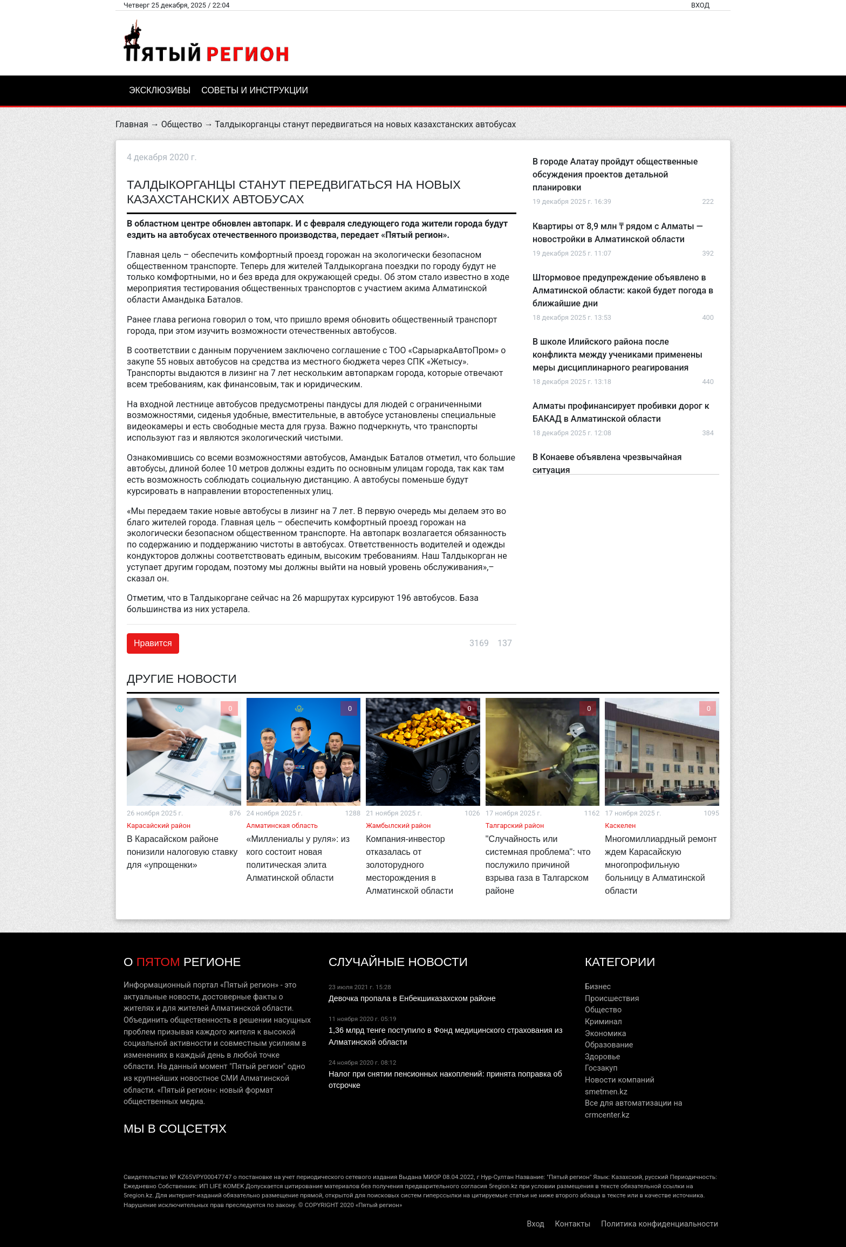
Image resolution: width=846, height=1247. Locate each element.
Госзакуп (601, 1068)
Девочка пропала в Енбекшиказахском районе (412, 998)
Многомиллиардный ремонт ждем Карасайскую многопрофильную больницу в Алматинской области (661, 864)
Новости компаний (619, 1080)
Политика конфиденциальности (659, 1224)
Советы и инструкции (254, 90)
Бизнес (598, 986)
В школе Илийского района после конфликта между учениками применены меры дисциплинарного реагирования (617, 355)
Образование (609, 1045)
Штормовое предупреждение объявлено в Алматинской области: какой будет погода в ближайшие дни (623, 290)
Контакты (572, 1224)
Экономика (605, 1033)
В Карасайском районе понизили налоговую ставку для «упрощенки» (182, 851)
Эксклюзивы (159, 90)
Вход (700, 5)
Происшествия (612, 998)
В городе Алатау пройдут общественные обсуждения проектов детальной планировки (615, 174)
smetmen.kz (606, 1092)
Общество (181, 124)
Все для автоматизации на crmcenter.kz (634, 1109)
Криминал (603, 1021)
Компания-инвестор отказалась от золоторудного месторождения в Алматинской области (409, 864)
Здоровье (602, 1056)
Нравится (153, 643)
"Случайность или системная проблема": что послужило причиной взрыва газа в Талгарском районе (538, 864)
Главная (131, 124)
